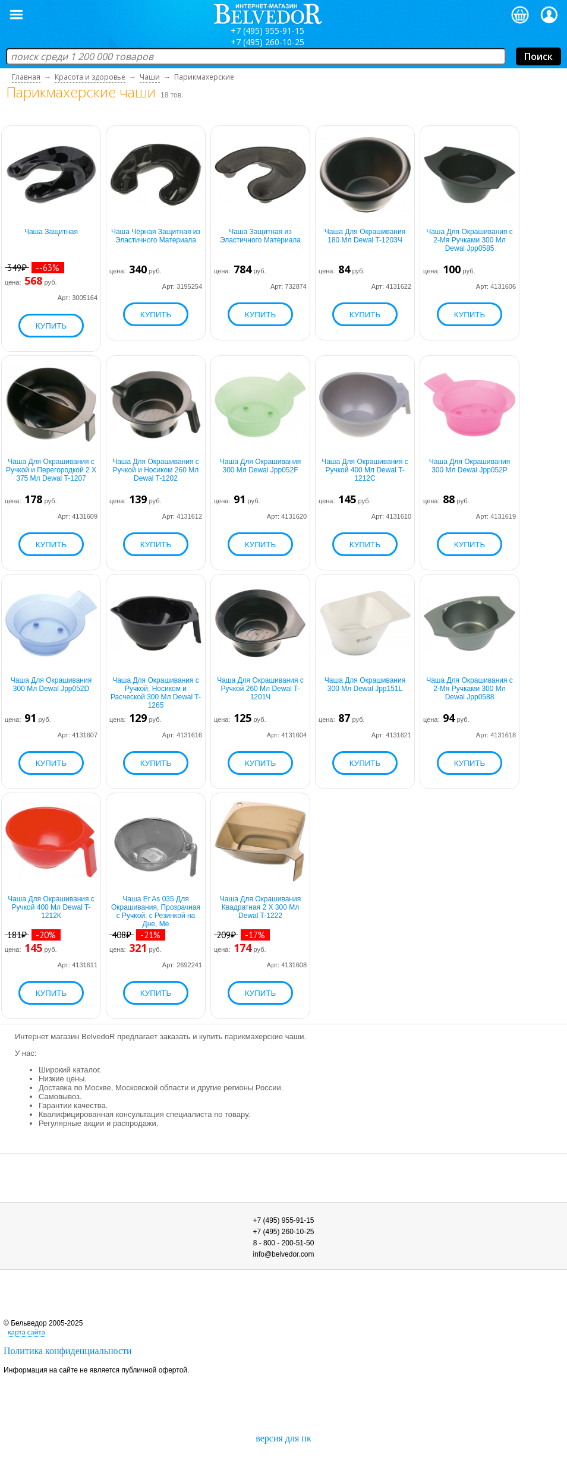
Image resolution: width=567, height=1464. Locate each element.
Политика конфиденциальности (68, 1351)
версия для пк (283, 1438)
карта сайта (26, 1331)
